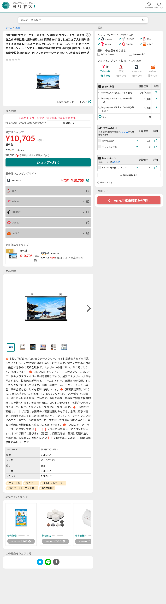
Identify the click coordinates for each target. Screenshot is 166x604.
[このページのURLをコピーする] (56, 562)
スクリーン (32, 483)
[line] (48, 563)
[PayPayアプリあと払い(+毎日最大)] (156, 99)
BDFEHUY (47, 488)
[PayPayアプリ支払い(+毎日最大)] (156, 92)
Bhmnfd (20, 150)
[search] (144, 20)
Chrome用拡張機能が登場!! (129, 200)
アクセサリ (14, 483)
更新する (68, 122)
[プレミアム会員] (156, 147)
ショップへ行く (48, 162)
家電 (17, 27)
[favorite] (88, 35)
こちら (124, 132)
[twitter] (40, 563)
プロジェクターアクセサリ (23, 488)
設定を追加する (128, 175)
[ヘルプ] (137, 140)
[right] (88, 308)
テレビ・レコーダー (54, 483)
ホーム (9, 27)
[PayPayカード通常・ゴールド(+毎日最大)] (156, 108)
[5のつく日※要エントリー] (156, 167)
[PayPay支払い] (156, 140)
